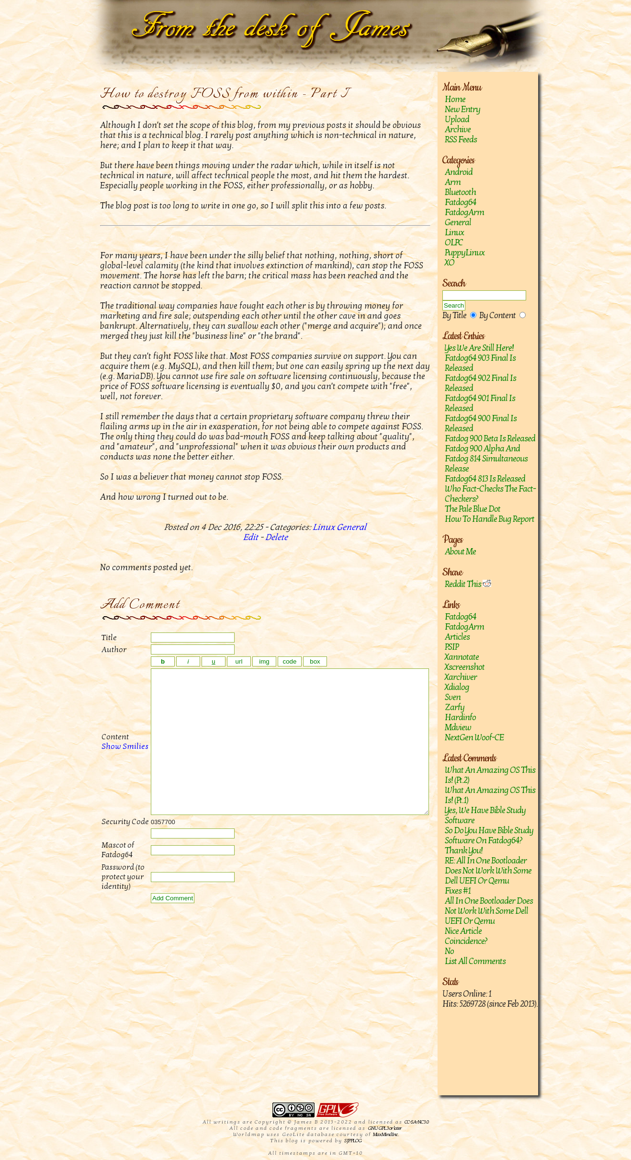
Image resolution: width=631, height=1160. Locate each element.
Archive (458, 130)
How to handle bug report (489, 519)
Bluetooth (460, 192)
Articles (457, 637)
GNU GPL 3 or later (385, 1128)
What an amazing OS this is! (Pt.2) (490, 775)
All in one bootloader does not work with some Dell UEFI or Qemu (489, 911)
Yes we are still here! (479, 348)
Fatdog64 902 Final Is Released (480, 383)
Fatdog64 (460, 202)
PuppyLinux (465, 253)
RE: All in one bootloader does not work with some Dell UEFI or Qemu (488, 871)
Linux (454, 233)
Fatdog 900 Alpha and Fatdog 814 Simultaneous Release (486, 459)
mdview (458, 728)
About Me (460, 552)
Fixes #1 (458, 891)
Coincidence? (466, 941)
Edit (250, 537)
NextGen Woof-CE (474, 738)
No (449, 951)
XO (449, 263)
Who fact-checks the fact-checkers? (490, 494)
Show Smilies (114, 760)
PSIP (451, 647)
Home (455, 99)
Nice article (463, 931)
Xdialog (457, 687)
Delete (276, 537)
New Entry (462, 109)
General (458, 223)
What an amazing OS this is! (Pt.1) (490, 795)
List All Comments (475, 961)
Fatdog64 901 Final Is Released (480, 403)
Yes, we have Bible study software (485, 815)
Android (459, 172)
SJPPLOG (352, 1140)
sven (453, 697)
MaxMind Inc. (385, 1134)
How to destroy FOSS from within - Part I (224, 94)
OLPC (454, 243)
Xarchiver (461, 677)
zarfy (454, 707)
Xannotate (462, 657)
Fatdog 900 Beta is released (490, 439)
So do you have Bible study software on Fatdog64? (489, 836)
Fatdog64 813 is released (485, 479)
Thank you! (464, 851)
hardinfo (460, 717)
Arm (453, 182)
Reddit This (468, 584)
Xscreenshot (465, 667)
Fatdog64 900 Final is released (481, 423)
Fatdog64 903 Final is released (480, 363)
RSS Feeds (461, 140)
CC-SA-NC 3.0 (416, 1122)
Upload (457, 120)
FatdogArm (464, 212)
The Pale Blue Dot (472, 509)
